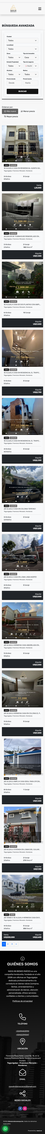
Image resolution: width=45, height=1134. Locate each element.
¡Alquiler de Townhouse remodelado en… (22, 236)
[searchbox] (25, 69)
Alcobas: (9, 70)
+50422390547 (22, 1035)
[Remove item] (26, 66)
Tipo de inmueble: (29, 53)
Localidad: (10, 45)
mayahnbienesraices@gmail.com (22, 1086)
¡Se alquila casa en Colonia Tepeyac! (20, 509)
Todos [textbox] (10, 40)
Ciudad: (9, 36)
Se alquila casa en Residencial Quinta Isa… (22, 168)
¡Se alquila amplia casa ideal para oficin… (22, 781)
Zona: (8, 53)
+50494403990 (22, 1031)
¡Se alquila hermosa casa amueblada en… (22, 645)
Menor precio (28, 111)
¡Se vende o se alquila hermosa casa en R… (22, 918)
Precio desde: (11, 79)
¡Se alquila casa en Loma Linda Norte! (20, 577)
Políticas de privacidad (22, 1001)
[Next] (16, 944)
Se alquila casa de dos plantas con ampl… (22, 304)
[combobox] (22, 40)
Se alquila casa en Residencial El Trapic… (22, 373)
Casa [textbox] (27, 57)
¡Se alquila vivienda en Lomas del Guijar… (22, 849)
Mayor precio (11, 116)
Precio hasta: (27, 79)
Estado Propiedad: (13, 62)
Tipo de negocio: (28, 62)
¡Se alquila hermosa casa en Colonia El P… (22, 713)
